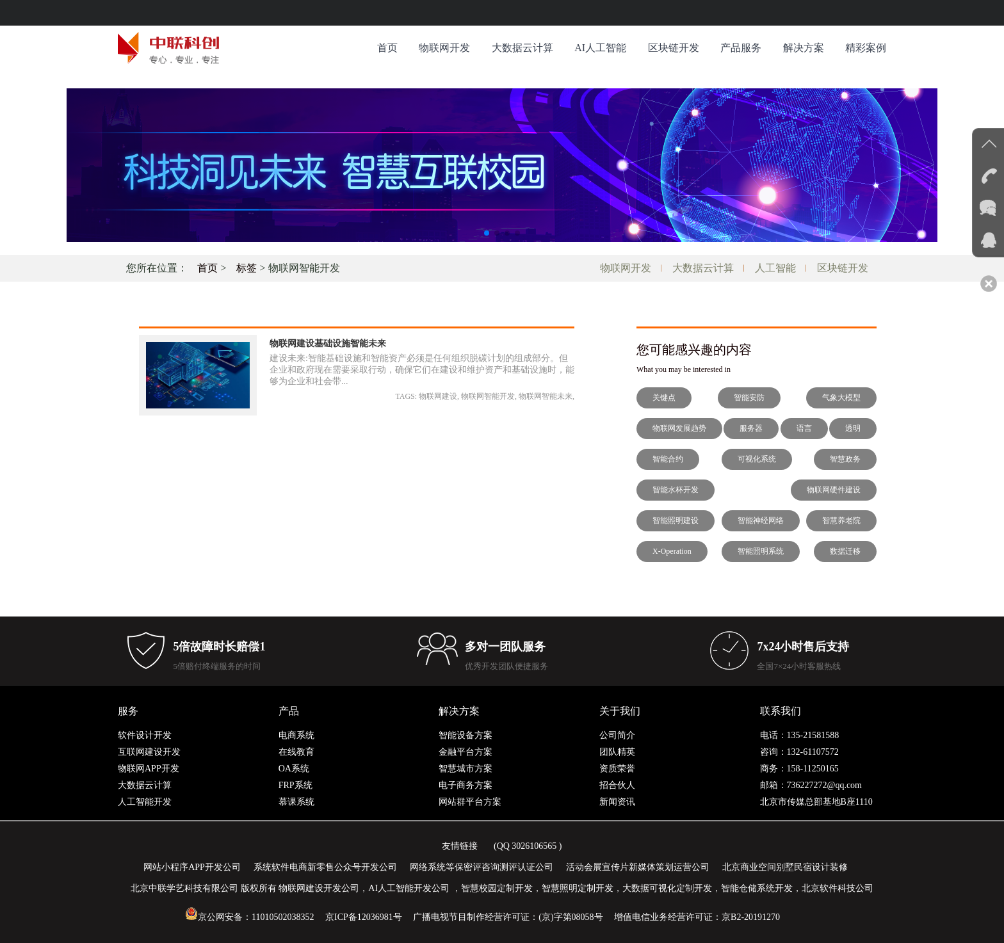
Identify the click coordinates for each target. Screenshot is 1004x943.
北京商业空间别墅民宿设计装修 (785, 867)
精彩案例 (865, 47)
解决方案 (803, 47)
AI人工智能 (600, 47)
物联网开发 (444, 47)
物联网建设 (438, 396)
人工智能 (775, 267)
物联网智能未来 (545, 396)
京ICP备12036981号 (363, 917)
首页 (387, 47)
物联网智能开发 (488, 396)
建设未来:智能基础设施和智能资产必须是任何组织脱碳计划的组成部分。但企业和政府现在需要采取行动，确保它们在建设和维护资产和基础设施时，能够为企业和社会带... (422, 369)
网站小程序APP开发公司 (192, 867)
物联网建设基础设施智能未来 (328, 343)
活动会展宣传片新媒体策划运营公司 (637, 867)
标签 (246, 267)
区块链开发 (673, 47)
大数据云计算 (522, 47)
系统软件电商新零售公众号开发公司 (325, 867)
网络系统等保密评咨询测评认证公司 (481, 867)
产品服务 (740, 47)
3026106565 (534, 846)
